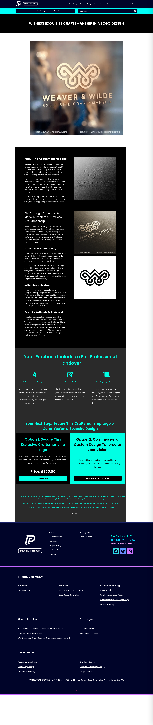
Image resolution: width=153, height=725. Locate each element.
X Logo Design (86, 671)
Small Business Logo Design (111, 595)
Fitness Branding (107, 604)
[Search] (135, 11)
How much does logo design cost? (32, 633)
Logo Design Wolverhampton (71, 590)
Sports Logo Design (26, 666)
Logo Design (73, 4)
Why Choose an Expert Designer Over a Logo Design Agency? (44, 638)
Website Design (86, 4)
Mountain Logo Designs (89, 633)
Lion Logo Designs (87, 628)
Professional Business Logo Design (114, 600)
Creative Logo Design (27, 671)
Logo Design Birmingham (69, 595)
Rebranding (111, 4)
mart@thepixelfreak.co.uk (123, 543)
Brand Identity (106, 590)
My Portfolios (122, 4)
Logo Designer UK (25, 590)
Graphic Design (99, 4)
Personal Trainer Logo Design (92, 666)
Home (65, 4)
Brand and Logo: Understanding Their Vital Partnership (41, 628)
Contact (132, 4)
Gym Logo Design (87, 662)
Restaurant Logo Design (28, 662)
